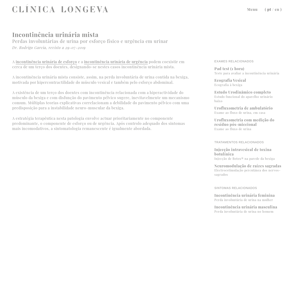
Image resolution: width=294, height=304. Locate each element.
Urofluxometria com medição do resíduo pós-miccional (248, 124)
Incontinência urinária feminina (248, 197)
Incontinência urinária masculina (248, 209)
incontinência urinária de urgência (116, 61)
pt (269, 9)
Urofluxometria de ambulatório (248, 110)
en (277, 9)
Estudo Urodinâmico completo (248, 96)
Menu (252, 9)
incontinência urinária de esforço (46, 61)
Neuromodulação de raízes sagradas (248, 170)
